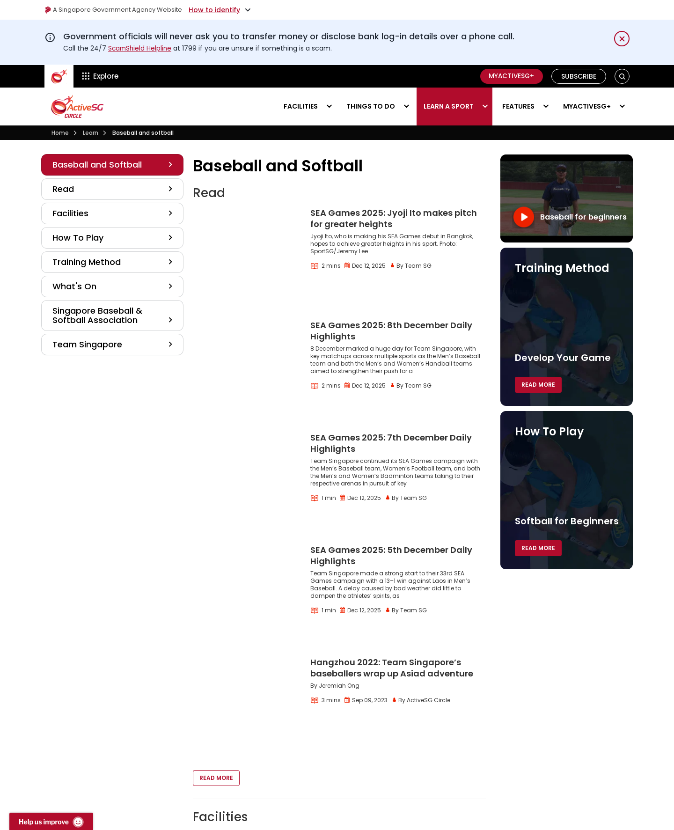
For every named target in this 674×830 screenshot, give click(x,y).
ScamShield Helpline (141, 48)
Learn (90, 132)
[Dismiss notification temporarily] (622, 38)
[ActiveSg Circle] (59, 75)
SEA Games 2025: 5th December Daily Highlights (391, 455)
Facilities (301, 105)
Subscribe (578, 76)
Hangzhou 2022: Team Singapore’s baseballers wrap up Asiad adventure (391, 536)
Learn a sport (449, 105)
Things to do (370, 105)
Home (60, 132)
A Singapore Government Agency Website (117, 10)
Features (518, 105)
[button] (622, 76)
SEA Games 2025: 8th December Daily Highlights (391, 293)
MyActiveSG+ (509, 76)
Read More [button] (216, 612)
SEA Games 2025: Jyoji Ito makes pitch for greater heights (393, 218)
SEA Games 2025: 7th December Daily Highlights (391, 374)
